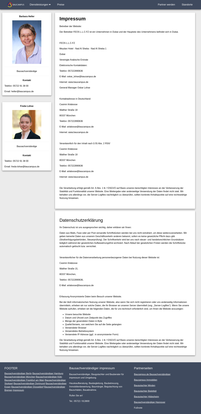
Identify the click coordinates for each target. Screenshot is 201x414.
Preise (60, 4)
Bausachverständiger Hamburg (47, 373)
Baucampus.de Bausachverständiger (152, 374)
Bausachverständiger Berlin (18, 373)
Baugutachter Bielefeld (145, 391)
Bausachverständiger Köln (49, 377)
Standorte (187, 4)
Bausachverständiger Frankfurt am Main (24, 380)
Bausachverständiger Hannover (149, 402)
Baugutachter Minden (144, 385)
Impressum (18, 390)
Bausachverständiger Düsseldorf (27, 387)
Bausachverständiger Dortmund (29, 383)
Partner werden (166, 4)
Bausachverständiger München (19, 377)
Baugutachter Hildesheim (146, 396)
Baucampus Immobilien (145, 380)
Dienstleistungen (40, 4)
